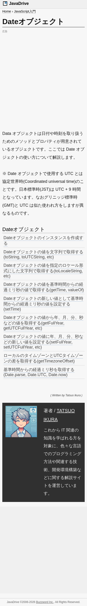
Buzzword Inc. (45, 602)
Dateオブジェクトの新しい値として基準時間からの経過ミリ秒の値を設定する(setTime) (43, 303)
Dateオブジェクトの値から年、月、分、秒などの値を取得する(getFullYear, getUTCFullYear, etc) (43, 322)
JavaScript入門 (24, 11)
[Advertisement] (43, 77)
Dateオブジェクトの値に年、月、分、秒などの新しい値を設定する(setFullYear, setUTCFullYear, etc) (43, 341)
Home (6, 11)
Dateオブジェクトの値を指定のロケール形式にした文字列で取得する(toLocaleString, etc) (43, 270)
